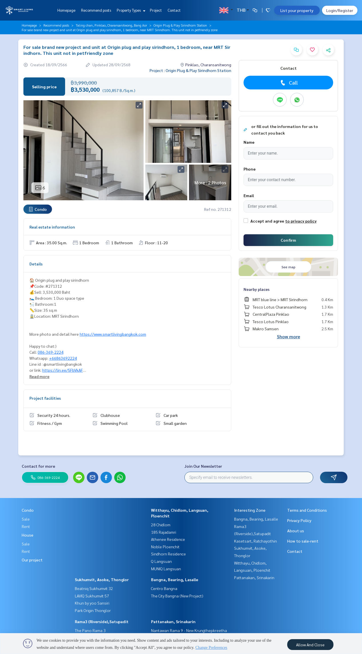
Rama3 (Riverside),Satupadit (101, 621)
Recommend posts (96, 10)
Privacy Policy (299, 520)
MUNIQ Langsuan (166, 568)
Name (249, 142)
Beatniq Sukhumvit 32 (94, 588)
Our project (32, 559)
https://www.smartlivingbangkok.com (113, 334)
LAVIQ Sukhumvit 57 (92, 595)
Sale (26, 518)
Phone (250, 168)
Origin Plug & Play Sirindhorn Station (180, 25)
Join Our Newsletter (203, 466)
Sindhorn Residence (168, 553)
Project (156, 10)
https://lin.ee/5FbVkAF (62, 370)
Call (288, 82)
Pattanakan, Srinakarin (173, 621)
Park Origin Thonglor (93, 610)
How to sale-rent (302, 540)
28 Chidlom (160, 524)
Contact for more (38, 466)
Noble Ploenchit (165, 546)
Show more (288, 336)
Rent (26, 526)
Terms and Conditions (307, 510)
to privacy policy (301, 220)
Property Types (130, 10)
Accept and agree (267, 220)
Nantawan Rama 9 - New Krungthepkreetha (189, 630)
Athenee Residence (168, 539)
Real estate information (52, 226)
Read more (39, 376)
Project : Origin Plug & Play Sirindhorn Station (190, 70)
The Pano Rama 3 (90, 630)
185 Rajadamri (163, 532)
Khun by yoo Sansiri (92, 602)
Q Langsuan (161, 561)
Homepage (66, 10)
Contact (174, 10)
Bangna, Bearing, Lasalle (174, 579)
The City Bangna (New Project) (177, 595)
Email (249, 195)
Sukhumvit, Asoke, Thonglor (102, 579)
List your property (296, 10)
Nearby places (257, 289)
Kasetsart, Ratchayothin (255, 540)
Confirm (288, 240)
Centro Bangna (164, 588)
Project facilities (45, 398)
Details (36, 263)
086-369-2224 (50, 352)
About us (295, 530)
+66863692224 (63, 358)
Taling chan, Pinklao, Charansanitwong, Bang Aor (111, 25)
